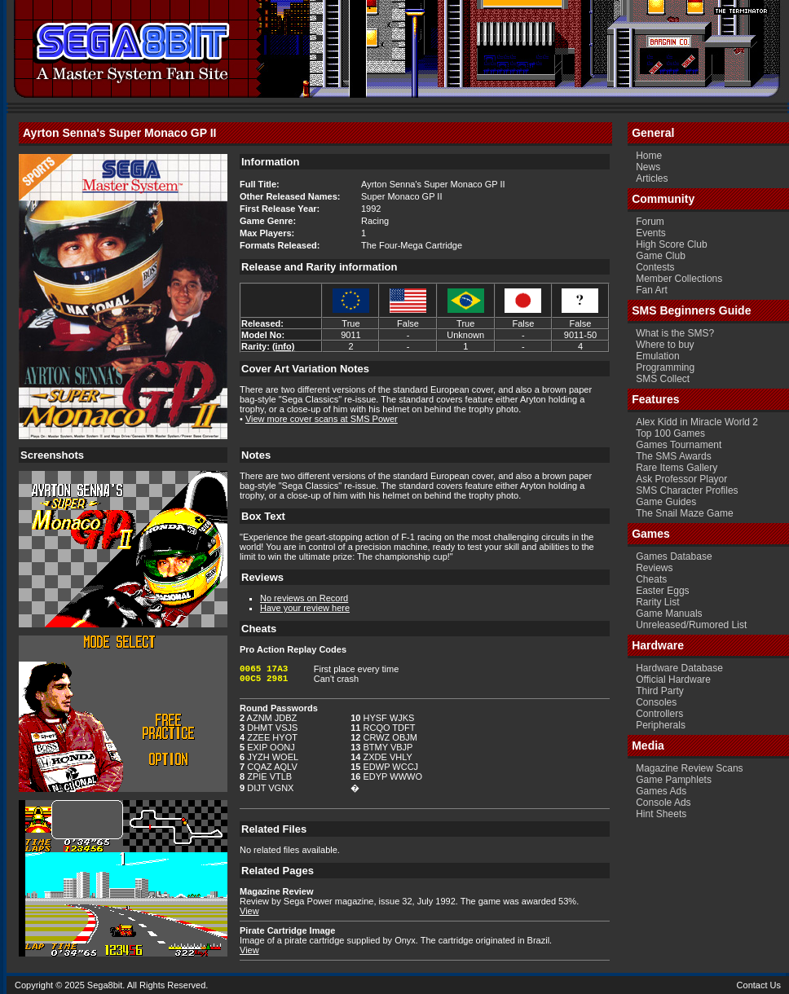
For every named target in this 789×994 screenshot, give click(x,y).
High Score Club (671, 244)
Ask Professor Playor (681, 479)
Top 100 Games (670, 433)
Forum (650, 221)
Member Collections (679, 278)
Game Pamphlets (674, 779)
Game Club (660, 256)
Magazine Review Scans (689, 768)
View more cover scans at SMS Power (321, 419)
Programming (665, 367)
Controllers (659, 713)
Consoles (656, 702)
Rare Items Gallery (676, 467)
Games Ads (661, 791)
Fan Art (652, 290)
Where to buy (665, 344)
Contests (655, 267)
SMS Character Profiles (687, 490)
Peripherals (660, 725)
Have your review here (305, 608)
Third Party (660, 691)
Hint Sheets (661, 814)
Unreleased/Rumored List (691, 625)
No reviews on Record (304, 598)
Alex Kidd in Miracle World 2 (697, 422)
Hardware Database (679, 668)
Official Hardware (673, 679)
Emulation (657, 356)
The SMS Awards (673, 456)
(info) (283, 346)
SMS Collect (663, 379)
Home (649, 155)
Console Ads (663, 802)
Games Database (674, 556)
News (648, 167)
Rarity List (657, 602)
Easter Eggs (662, 590)
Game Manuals (669, 613)
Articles (652, 178)
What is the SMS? (675, 333)
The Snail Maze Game (684, 513)
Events (651, 233)
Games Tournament (678, 445)
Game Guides (666, 502)
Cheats (651, 579)
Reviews (654, 568)
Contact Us (759, 985)
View (249, 911)
